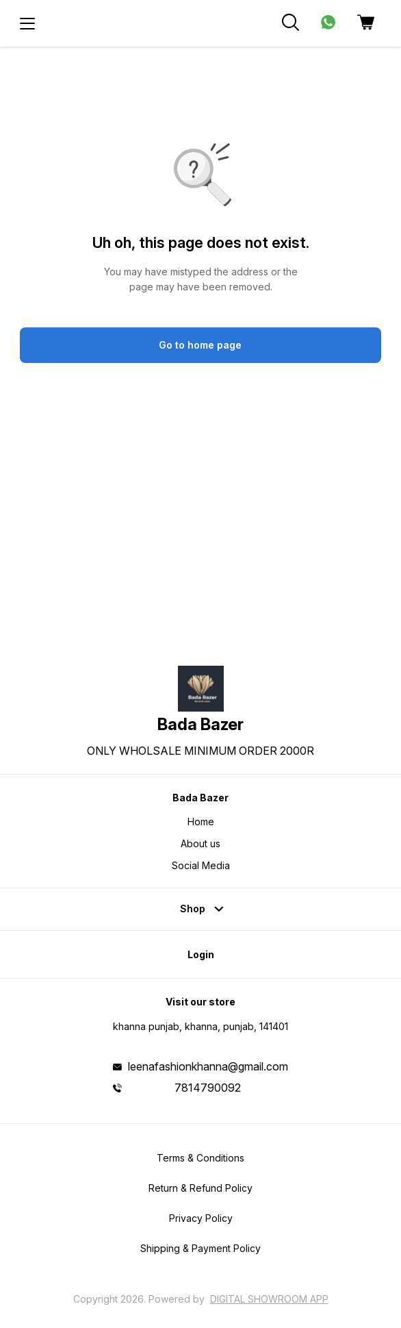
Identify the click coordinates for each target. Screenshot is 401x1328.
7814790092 (207, 1087)
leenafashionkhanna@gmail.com (208, 1066)
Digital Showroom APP (269, 1299)
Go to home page (200, 345)
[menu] (27, 23)
